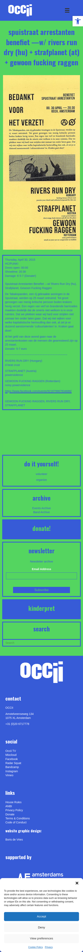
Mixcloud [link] (10, 754)
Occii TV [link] (10, 750)
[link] (78, 21)
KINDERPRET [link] (41, 608)
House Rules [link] (13, 802)
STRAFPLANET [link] (15, 405)
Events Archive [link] (41, 508)
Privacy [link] (49, 947)
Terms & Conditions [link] (17, 818)
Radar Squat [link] (13, 763)
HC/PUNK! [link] (11, 263)
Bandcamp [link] (12, 767)
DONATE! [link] (41, 528)
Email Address (41, 569)
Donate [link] (9, 814)
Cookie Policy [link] (35, 947)
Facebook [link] (11, 759)
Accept (41, 916)
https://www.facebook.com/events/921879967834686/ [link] (38, 391)
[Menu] (67, 10)
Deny (41, 927)
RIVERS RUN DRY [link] (58, 401)
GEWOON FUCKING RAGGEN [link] (25, 401)
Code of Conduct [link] (15, 822)
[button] (77, 883)
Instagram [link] (11, 771)
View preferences (41, 938)
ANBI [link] (8, 806)
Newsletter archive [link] (41, 561)
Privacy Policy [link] (14, 810)
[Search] (41, 642)
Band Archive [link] (41, 512)
